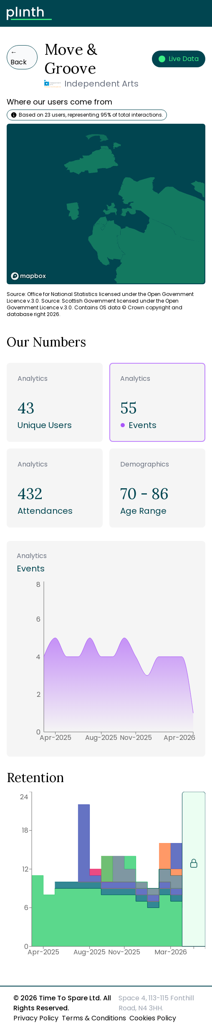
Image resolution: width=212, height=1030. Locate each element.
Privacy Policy (35, 1018)
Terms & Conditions (94, 1018)
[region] (106, 204)
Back (18, 57)
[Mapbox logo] (28, 276)
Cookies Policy (152, 1018)
